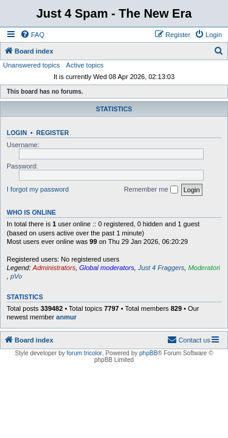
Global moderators (106, 267)
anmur (66, 317)
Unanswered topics (31, 65)
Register (52, 132)
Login (17, 132)
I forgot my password (38, 189)
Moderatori (204, 267)
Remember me (151, 190)
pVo (16, 276)
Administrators (54, 267)
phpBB (148, 353)
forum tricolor (84, 353)
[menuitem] (32, 34)
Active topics (85, 65)
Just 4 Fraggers (161, 267)
